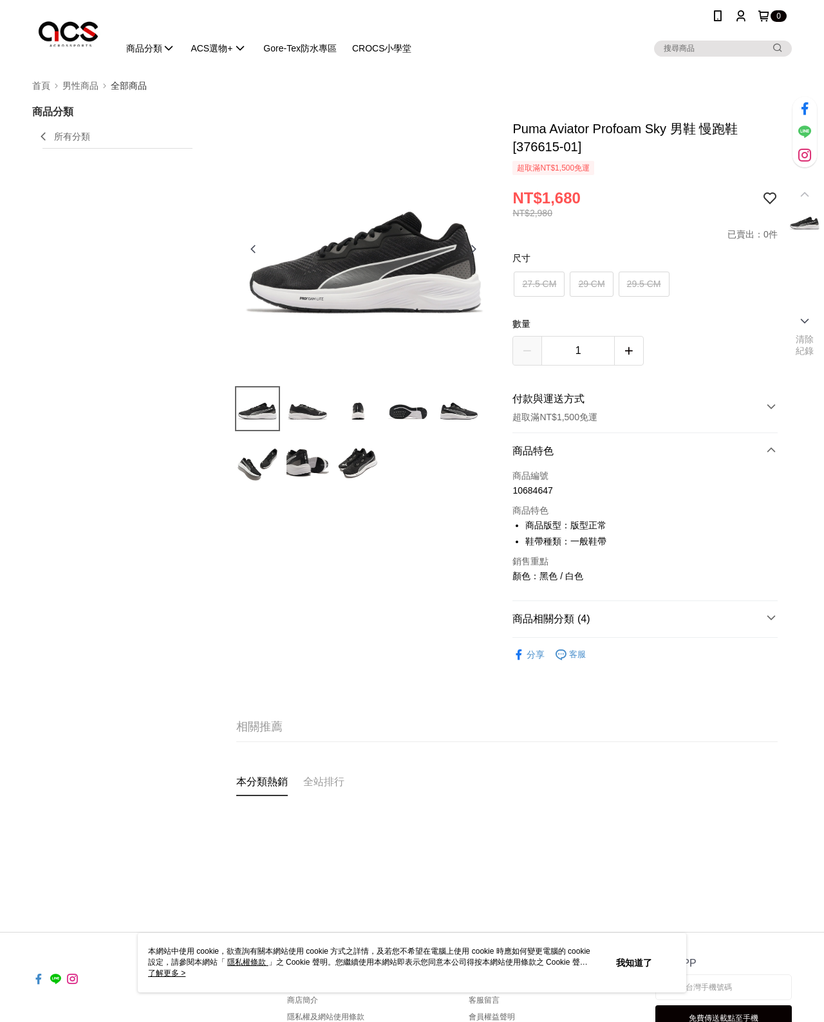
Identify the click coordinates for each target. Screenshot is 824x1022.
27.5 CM (539, 284)
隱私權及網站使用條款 (325, 1016)
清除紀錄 (805, 345)
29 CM (591, 284)
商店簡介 (302, 1000)
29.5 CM (644, 284)
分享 (528, 655)
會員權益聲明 (492, 1016)
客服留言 (484, 1000)
